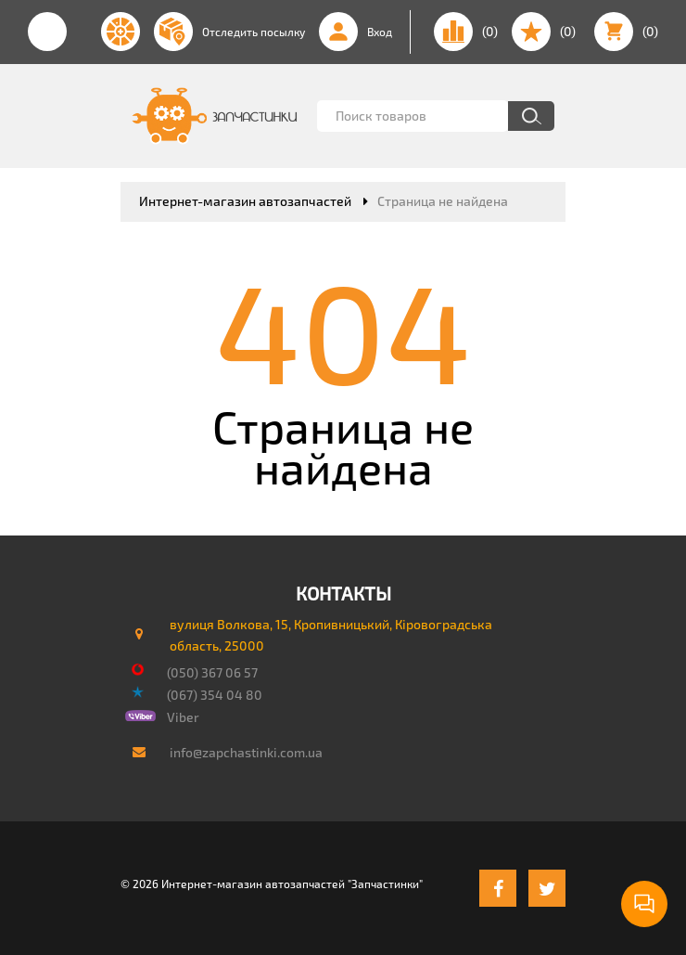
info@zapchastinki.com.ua (246, 752)
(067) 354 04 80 (214, 695)
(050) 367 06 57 (212, 672)
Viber (183, 717)
